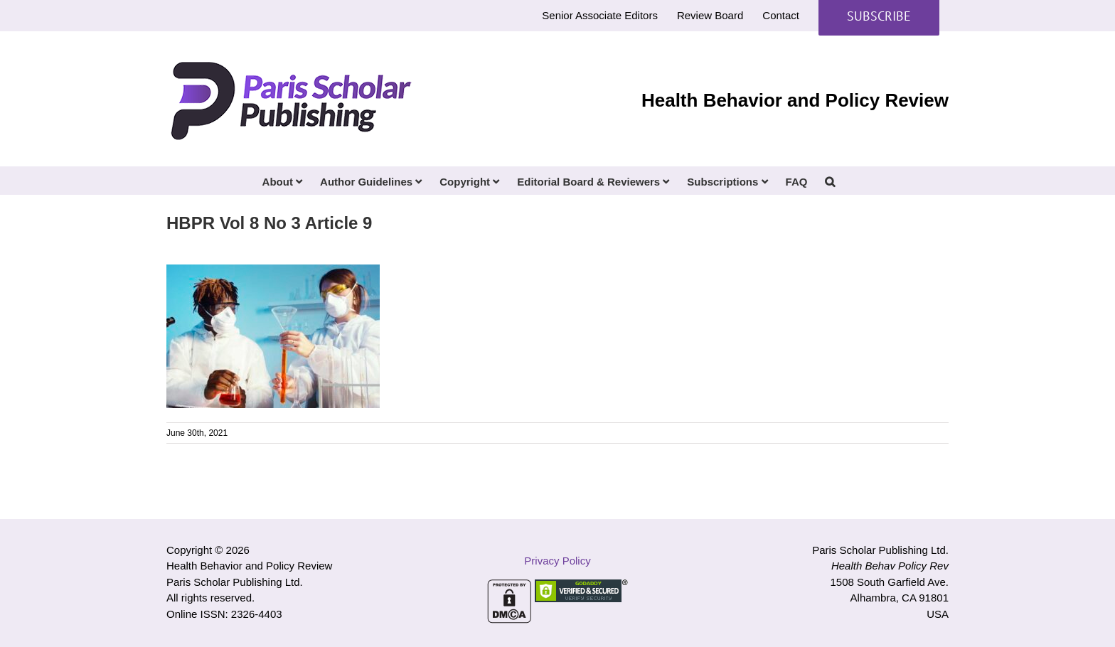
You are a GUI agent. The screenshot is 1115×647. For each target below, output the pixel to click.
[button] (830, 180)
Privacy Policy (557, 561)
